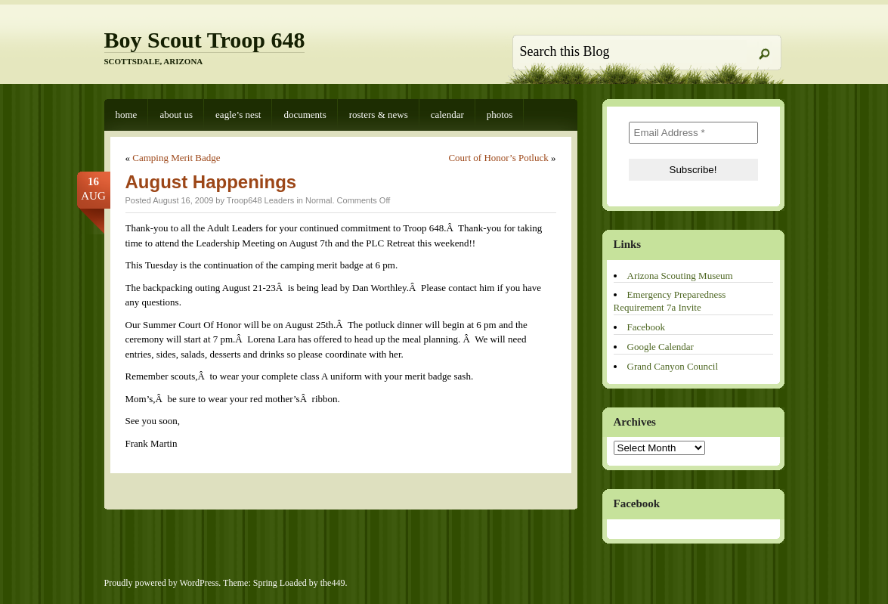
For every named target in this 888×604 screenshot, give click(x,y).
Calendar (447, 114)
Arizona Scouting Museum (680, 275)
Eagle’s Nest (238, 114)
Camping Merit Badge (176, 157)
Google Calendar (660, 346)
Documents (304, 114)
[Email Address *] (693, 133)
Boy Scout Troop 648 (204, 39)
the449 (332, 583)
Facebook (646, 327)
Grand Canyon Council (673, 366)
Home (127, 114)
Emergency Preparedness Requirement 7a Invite (670, 301)
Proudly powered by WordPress (161, 583)
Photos (500, 114)
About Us (176, 114)
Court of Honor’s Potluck (498, 157)
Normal (318, 200)
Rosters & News (378, 114)
